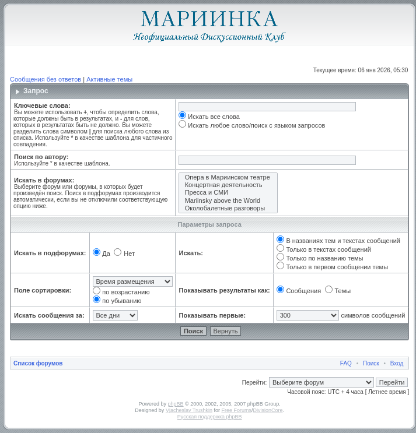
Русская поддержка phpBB (209, 417)
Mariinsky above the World (228, 201)
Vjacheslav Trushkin (189, 410)
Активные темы (109, 79)
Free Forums (236, 410)
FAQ (346, 363)
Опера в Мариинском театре (228, 177)
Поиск (371, 363)
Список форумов (38, 363)
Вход (397, 363)
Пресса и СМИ (228, 192)
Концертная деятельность (228, 185)
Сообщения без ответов (45, 79)
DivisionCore (267, 410)
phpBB (176, 404)
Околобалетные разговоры (228, 208)
